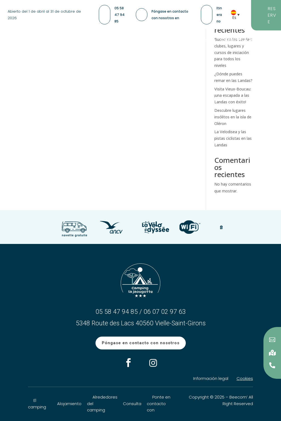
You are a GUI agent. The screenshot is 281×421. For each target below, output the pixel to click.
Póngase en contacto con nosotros (140, 342)
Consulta (132, 403)
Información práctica (191, 40)
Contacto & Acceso (243, 40)
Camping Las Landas (132, 40)
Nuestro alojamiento (74, 40)
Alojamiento (69, 403)
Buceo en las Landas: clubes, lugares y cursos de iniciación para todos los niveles (233, 52)
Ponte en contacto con (158, 403)
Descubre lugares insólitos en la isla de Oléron (232, 117)
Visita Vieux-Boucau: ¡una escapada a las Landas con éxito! (232, 95)
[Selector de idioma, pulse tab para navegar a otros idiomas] (237, 14)
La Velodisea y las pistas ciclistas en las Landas (233, 138)
